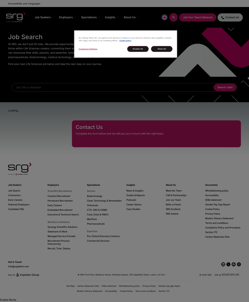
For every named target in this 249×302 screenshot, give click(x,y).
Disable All (138, 49)
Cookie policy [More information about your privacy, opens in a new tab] (125, 40)
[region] (125, 44)
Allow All (162, 49)
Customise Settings (88, 49)
